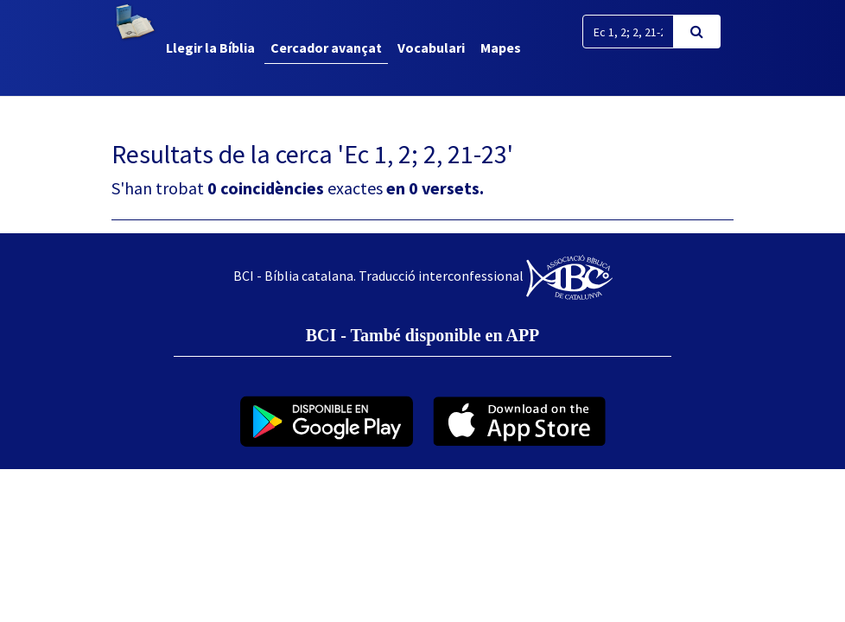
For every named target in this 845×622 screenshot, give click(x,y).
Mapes (500, 47)
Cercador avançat (326, 47)
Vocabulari (431, 47)
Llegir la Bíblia (210, 47)
